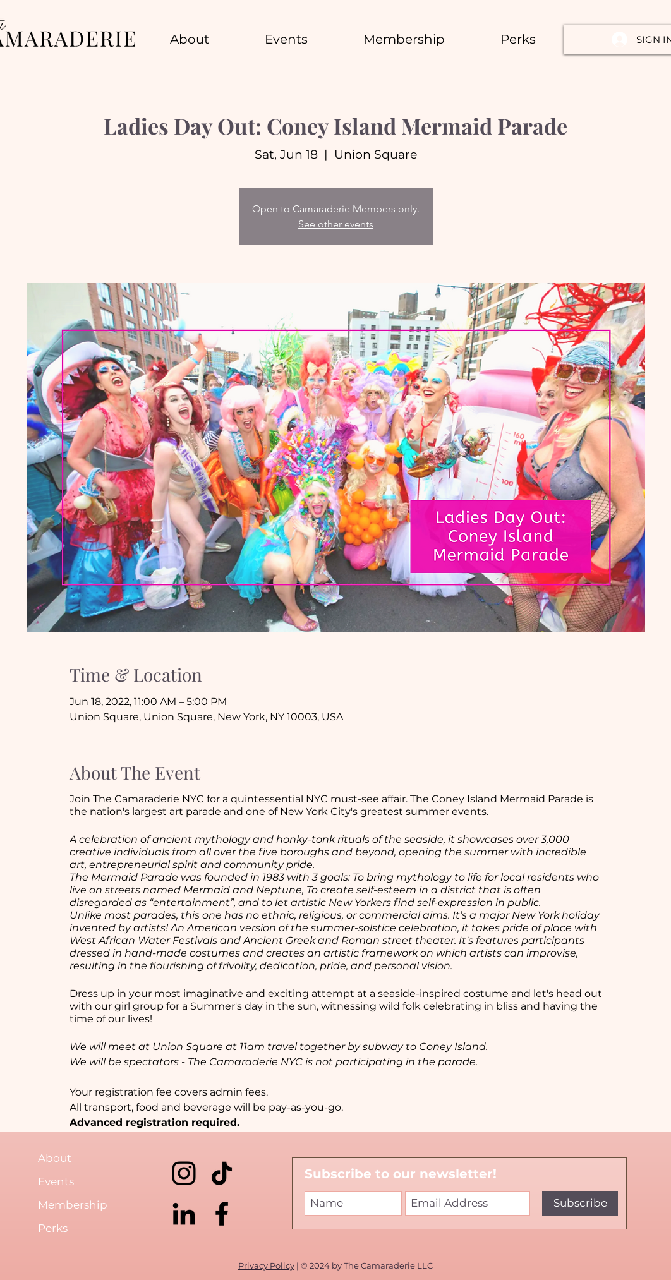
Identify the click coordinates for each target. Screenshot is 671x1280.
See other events (335, 224)
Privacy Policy (266, 1265)
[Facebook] (222, 1213)
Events (56, 1181)
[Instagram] (184, 1173)
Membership (72, 1204)
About (54, 1158)
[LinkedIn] (184, 1213)
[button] (518, 39)
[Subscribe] (580, 1203)
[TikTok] (222, 1173)
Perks (53, 1228)
